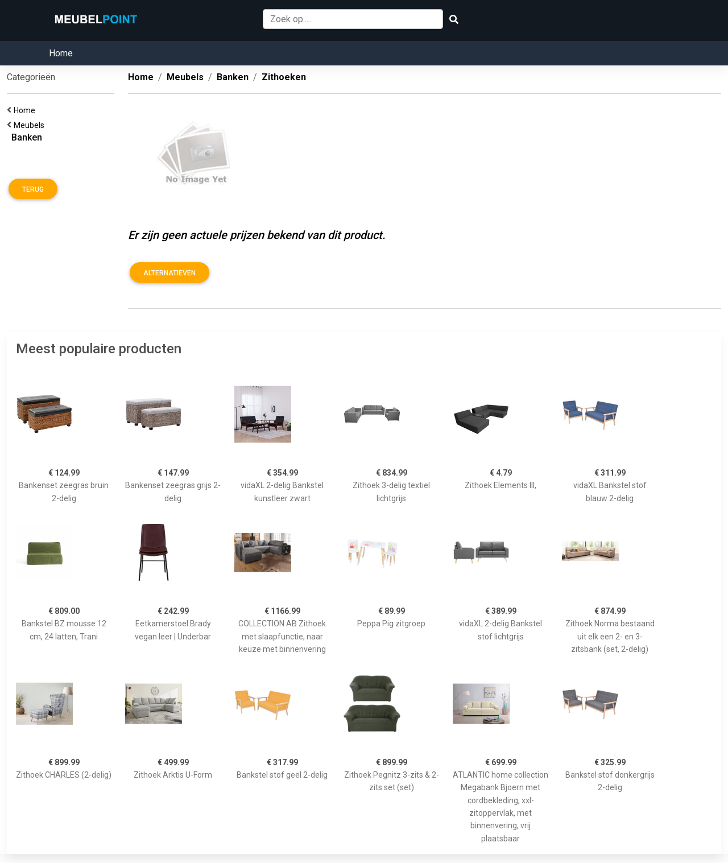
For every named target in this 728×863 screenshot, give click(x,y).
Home (61, 53)
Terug (33, 189)
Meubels (31, 125)
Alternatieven (169, 273)
